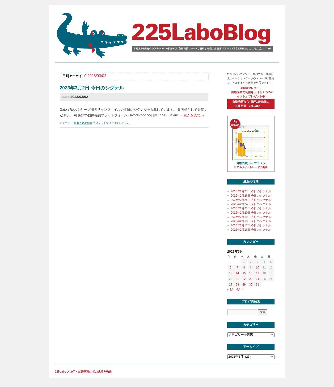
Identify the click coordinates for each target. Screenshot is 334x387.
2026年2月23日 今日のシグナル (251, 208)
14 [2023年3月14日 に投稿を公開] (237, 273)
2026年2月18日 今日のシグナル (251, 221)
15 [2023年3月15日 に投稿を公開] (243, 273)
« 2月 (230, 289)
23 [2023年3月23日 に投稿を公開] (250, 279)
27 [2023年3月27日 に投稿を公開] (230, 284)
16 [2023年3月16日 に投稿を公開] (250, 273)
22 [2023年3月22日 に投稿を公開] (243, 279)
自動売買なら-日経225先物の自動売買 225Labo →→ (250, 104)
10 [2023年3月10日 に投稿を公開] (257, 267)
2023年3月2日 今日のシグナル (92, 87)
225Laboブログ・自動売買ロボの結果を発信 (83, 371)
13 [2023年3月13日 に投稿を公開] (230, 273)
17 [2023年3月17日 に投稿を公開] (257, 273)
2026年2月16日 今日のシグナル (251, 229)
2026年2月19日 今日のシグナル (251, 217)
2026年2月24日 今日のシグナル (251, 204)
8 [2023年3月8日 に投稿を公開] (244, 267)
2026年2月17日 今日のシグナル (251, 225)
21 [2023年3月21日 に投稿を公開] (237, 279)
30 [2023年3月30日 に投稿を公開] (250, 284)
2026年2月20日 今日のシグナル (251, 212)
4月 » (239, 289)
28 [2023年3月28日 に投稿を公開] (237, 284)
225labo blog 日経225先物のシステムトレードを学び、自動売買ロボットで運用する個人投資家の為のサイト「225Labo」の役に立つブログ (166, 35)
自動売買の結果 (83, 123)
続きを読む (194, 115)
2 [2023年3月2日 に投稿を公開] (251, 262)
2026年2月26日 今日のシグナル (251, 195)
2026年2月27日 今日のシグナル (251, 191)
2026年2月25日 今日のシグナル (251, 200)
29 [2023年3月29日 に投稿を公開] (243, 284)
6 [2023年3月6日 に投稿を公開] (231, 267)
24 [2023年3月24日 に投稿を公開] (257, 279)
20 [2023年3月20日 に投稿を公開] (230, 279)
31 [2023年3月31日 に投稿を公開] (257, 284)
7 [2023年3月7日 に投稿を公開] (237, 267)
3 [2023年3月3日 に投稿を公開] (257, 262)
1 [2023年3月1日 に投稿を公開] (244, 262)
